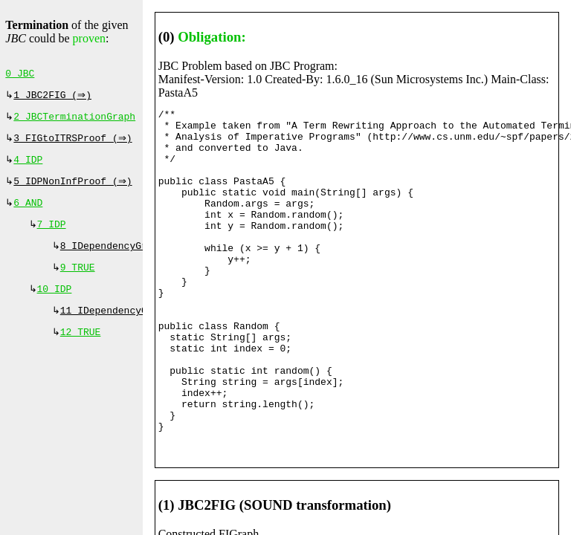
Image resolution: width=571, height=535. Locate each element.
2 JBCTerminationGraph (74, 121)
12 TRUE (80, 351)
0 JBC (19, 75)
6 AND (27, 213)
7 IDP (51, 236)
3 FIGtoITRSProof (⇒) (74, 144)
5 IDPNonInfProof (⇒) (74, 190)
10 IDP (54, 305)
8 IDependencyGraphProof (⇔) (141, 259)
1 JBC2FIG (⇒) (53, 98)
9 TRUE (77, 282)
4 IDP (27, 167)
